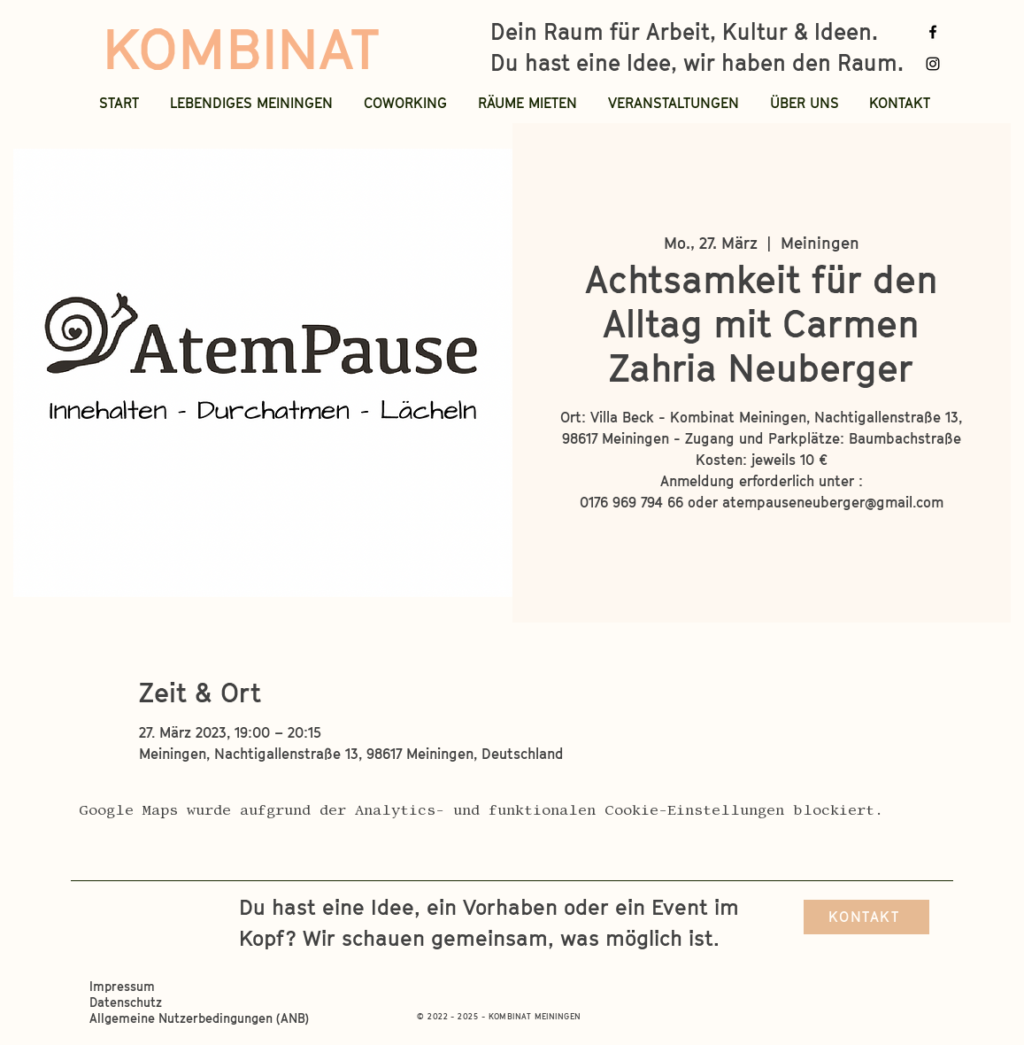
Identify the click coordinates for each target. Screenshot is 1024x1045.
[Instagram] (933, 64)
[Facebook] (933, 32)
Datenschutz (127, 1002)
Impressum (123, 986)
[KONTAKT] (866, 917)
